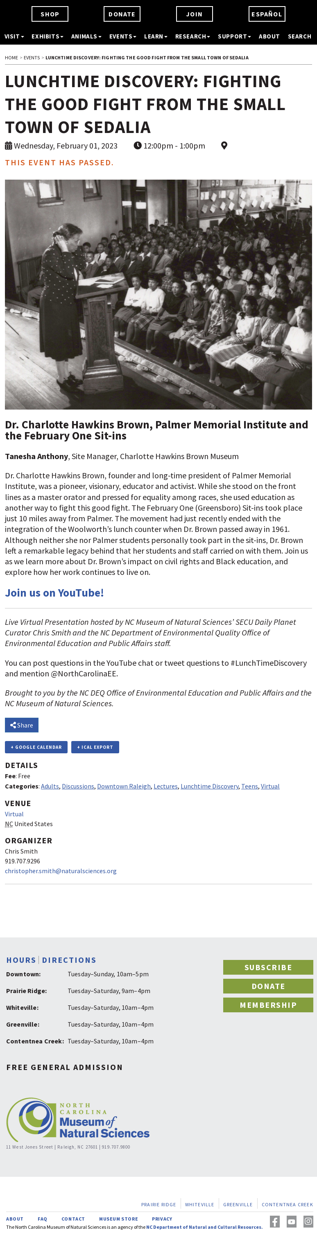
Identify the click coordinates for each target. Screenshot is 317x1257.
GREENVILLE (238, 1204)
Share (21, 725)
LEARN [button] (156, 36)
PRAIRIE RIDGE (159, 1204)
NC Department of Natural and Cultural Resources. (204, 1227)
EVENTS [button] (123, 36)
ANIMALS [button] (86, 36)
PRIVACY (162, 1219)
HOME (11, 57)
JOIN (194, 14)
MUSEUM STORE (118, 1219)
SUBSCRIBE (268, 967)
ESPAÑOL (266, 14)
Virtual (270, 786)
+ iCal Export (95, 747)
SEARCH (300, 36)
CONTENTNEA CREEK (287, 1204)
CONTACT (73, 1219)
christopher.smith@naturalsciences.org (61, 871)
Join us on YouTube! (54, 593)
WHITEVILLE (200, 1204)
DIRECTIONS (69, 960)
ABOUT (269, 36)
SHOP (50, 14)
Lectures (166, 786)
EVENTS (32, 57)
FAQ (43, 1219)
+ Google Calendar (36, 747)
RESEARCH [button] (193, 36)
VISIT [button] (14, 36)
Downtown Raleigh (124, 786)
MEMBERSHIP (268, 1005)
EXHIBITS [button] (47, 36)
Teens (249, 786)
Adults (50, 786)
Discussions (78, 786)
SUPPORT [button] (234, 36)
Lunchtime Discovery (209, 786)
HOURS (21, 960)
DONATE (122, 14)
